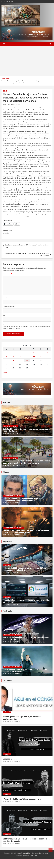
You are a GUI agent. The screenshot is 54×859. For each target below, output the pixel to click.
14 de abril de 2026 (9, 433)
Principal (7, 426)
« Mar (5, 373)
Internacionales (9, 496)
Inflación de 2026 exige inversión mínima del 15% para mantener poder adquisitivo (25, 569)
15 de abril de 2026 (9, 503)
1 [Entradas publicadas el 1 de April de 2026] (20, 353)
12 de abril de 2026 (9, 801)
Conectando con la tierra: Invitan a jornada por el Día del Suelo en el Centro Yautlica (27, 254)
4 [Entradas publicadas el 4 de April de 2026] (40, 353)
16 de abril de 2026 (9, 642)
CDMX (5, 91)
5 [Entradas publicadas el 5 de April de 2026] (47, 353)
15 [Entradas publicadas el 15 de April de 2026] (20, 360)
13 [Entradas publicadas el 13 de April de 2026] (6, 360)
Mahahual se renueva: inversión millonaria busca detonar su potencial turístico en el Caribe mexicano (26, 462)
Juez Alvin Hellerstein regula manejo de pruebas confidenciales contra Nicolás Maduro (23, 499)
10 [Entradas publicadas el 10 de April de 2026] (34, 357)
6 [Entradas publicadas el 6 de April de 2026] (6, 357)
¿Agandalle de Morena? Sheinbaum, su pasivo (22, 799)
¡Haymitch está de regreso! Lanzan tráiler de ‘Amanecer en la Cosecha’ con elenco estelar (26, 531)
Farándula (7, 611)
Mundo (6, 472)
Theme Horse (43, 853)
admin (18, 104)
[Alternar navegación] (4, 44)
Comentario (7, 274)
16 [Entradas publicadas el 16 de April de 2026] (27, 360)
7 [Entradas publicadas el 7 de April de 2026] (13, 357)
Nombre (6, 298)
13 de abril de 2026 (9, 535)
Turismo (6, 402)
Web (4, 315)
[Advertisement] (27, 61)
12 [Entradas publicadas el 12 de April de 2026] (47, 357)
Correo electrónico (9, 307)
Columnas (7, 680)
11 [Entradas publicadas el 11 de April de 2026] (41, 357)
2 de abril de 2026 (8, 572)
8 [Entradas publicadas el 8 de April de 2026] (20, 357)
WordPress (33, 856)
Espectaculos (8, 635)
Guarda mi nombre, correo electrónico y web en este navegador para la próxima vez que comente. (26, 327)
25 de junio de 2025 (9, 104)
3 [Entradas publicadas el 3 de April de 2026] (33, 353)
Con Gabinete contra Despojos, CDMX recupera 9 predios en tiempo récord (27, 246)
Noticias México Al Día (22, 853)
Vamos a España (9, 759)
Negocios (7, 541)
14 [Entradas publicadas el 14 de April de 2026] (13, 360)
